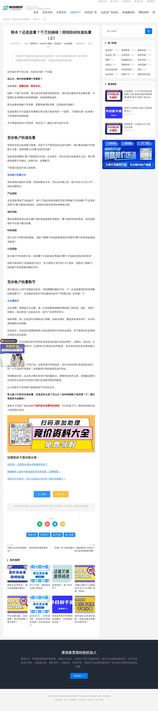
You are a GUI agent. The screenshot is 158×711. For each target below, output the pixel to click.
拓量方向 (32, 539)
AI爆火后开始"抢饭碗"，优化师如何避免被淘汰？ (27, 553)
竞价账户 (44, 539)
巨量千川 (128, 78)
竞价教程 (68, 47)
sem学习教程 (46, 47)
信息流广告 (90, 14)
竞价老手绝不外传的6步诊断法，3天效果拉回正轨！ (62, 623)
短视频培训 (128, 14)
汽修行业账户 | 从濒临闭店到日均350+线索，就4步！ (85, 592)
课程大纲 (102, 4)
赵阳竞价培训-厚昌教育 (13, 10)
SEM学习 (75, 14)
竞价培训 (47, 14)
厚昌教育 (151, 4)
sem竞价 (111, 78)
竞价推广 (58, 47)
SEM (109, 64)
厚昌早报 (144, 59)
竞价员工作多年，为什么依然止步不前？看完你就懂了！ (36, 482)
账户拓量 (57, 539)
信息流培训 (128, 73)
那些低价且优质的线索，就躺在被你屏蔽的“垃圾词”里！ (85, 623)
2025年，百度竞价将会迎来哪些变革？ (27, 468)
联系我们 (79, 680)
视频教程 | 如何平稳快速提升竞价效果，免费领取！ (34, 475)
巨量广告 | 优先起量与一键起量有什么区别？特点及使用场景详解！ (75, 553)
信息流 (110, 68)
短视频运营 (128, 64)
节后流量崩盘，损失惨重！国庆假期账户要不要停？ (17, 623)
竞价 (142, 73)
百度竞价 (61, 14)
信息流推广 (145, 68)
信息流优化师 (112, 73)
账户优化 (114, 4)
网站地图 (106, 700)
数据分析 (139, 4)
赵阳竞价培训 (145, 78)
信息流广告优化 (109, 14)
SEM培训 (128, 68)
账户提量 (69, 539)
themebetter (93, 700)
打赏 (60, 498)
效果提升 (127, 4)
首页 (36, 14)
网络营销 (144, 14)
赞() (42, 498)
